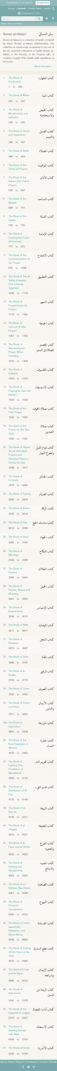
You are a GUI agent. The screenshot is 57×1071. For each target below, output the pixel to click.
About (3, 1062)
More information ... (44, 66)
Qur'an (11, 8)
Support (20, 1062)
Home (3, 24)
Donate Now (42, 3)
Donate (53, 1062)
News (11, 1062)
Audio (47, 8)
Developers (32, 1062)
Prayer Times (35, 8)
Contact (44, 1062)
